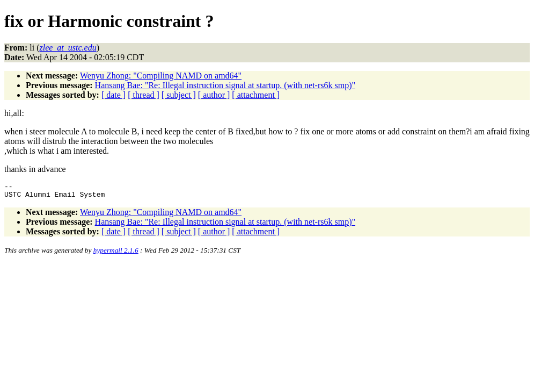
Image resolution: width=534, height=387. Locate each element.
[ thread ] (143, 94)
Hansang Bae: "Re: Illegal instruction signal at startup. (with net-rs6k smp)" (225, 85)
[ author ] (214, 94)
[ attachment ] (256, 94)
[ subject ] (179, 94)
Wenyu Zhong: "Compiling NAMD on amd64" (161, 75)
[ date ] (113, 94)
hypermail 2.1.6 (115, 253)
